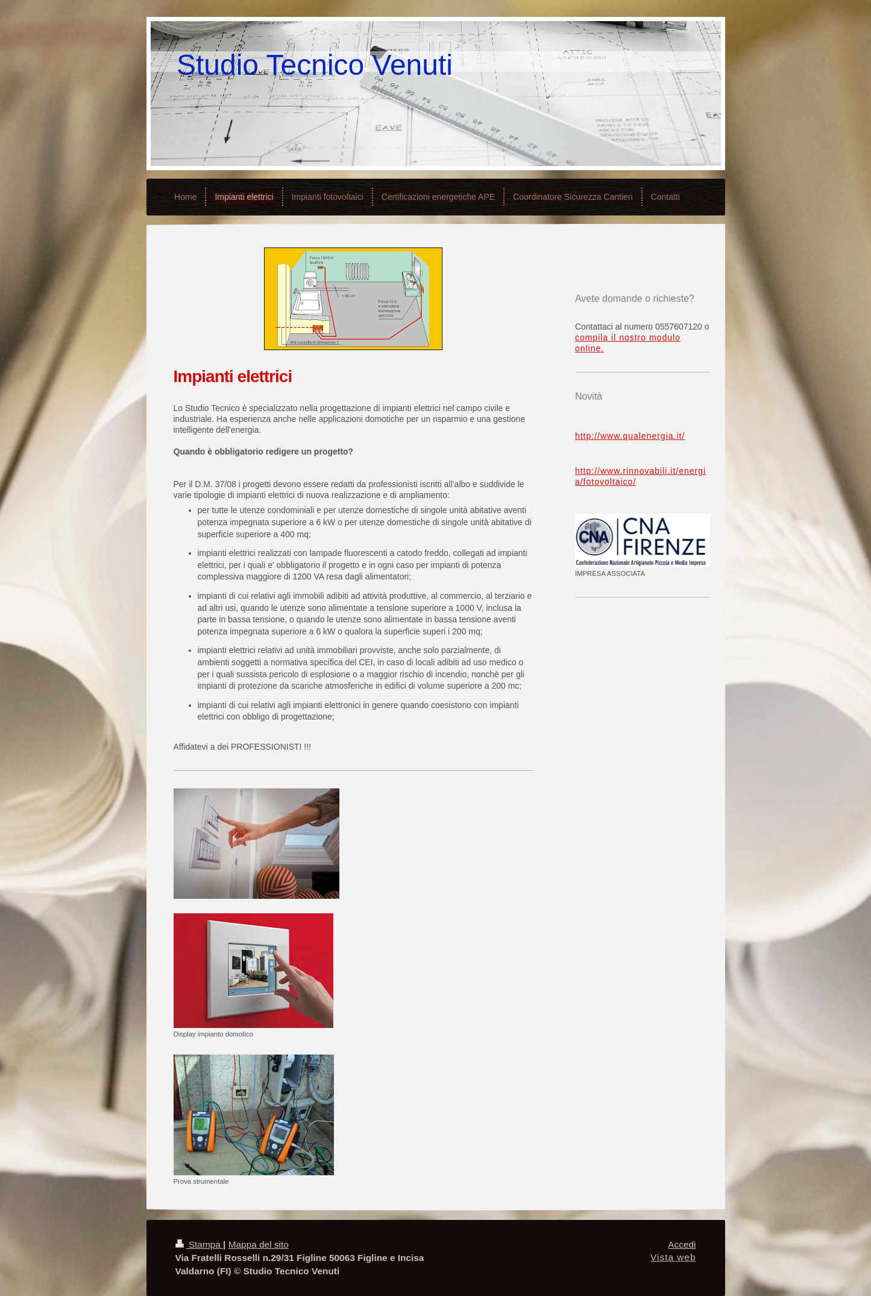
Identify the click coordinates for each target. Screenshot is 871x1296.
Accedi (682, 1244)
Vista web (673, 1257)
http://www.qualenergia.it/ (630, 436)
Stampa (199, 1244)
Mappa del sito (258, 1244)
